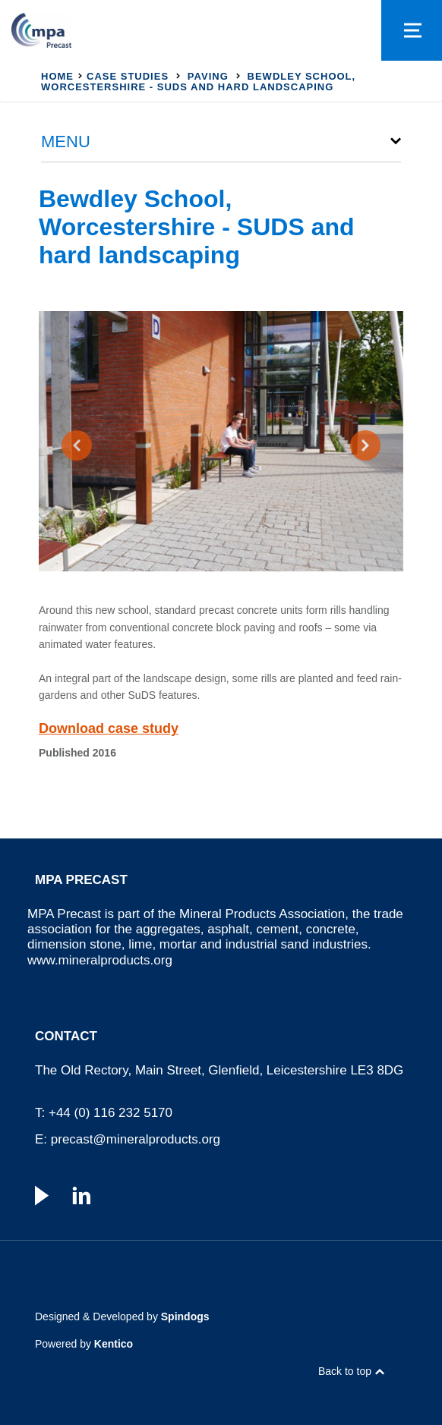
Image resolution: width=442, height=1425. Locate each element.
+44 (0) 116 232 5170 (110, 1113)
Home (57, 76)
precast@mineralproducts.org (135, 1139)
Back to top (344, 1371)
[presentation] (77, 445)
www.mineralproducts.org (99, 960)
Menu (65, 141)
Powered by (84, 1344)
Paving (208, 76)
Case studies (128, 76)
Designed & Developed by (122, 1316)
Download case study (108, 728)
